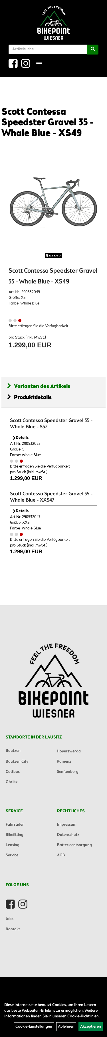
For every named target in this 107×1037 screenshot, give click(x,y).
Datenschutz (68, 835)
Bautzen (13, 751)
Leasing (12, 845)
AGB (61, 855)
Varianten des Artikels (38, 386)
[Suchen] (92, 50)
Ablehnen (66, 1026)
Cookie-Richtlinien (83, 1016)
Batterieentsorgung (74, 845)
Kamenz (64, 761)
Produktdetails (29, 397)
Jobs (9, 919)
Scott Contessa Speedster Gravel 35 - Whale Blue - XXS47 (51, 497)
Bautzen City (17, 761)
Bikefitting (14, 835)
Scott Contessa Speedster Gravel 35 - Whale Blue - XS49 (47, 123)
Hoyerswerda (69, 751)
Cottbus (13, 772)
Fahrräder (15, 824)
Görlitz (12, 782)
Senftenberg (67, 772)
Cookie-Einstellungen (33, 1026)
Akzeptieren (90, 1026)
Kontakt (13, 929)
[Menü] (39, 63)
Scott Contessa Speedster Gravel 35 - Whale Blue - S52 (51, 423)
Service (12, 855)
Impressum (66, 824)
